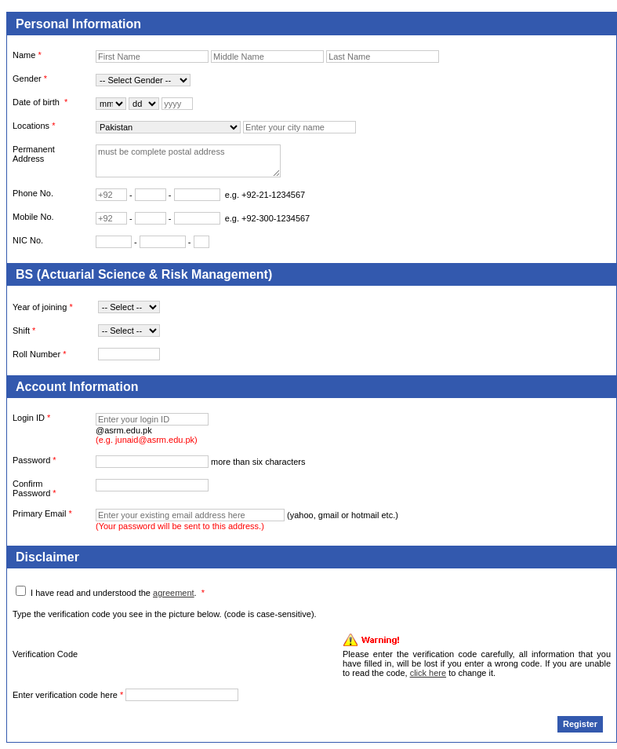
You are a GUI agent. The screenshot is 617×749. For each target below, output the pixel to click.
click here (428, 673)
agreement (173, 592)
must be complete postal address (188, 160)
